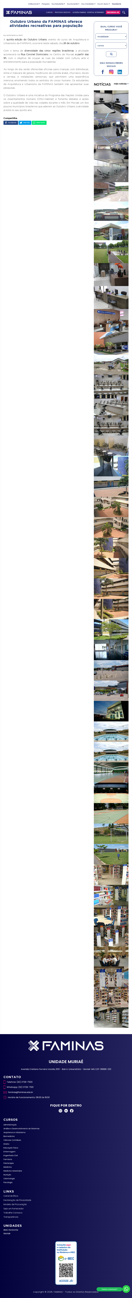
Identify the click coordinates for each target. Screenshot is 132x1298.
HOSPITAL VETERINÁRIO (95, 12)
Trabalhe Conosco (12, 1212)
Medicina (7, 1167)
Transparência (10, 1216)
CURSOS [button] (50, 12)
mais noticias (121, 83)
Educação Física (10, 1148)
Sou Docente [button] (73, 4)
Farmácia (7, 1159)
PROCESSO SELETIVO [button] (63, 12)
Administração (10, 1124)
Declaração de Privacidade (17, 1200)
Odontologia (9, 1178)
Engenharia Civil (10, 1155)
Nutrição (7, 1174)
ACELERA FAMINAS (79, 12)
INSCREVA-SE (113, 12)
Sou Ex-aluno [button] (103, 4)
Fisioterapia (8, 1163)
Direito (6, 1144)
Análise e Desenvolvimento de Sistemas (21, 1128)
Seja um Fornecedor (13, 1208)
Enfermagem (9, 1151)
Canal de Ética (10, 1195)
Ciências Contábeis (12, 1140)
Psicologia (7, 1182)
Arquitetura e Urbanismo (14, 1132)
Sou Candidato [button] (88, 4)
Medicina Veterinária (12, 1171)
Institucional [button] (34, 4)
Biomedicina (9, 1136)
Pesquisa (46, 4)
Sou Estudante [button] (58, 4)
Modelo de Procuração (15, 1204)
